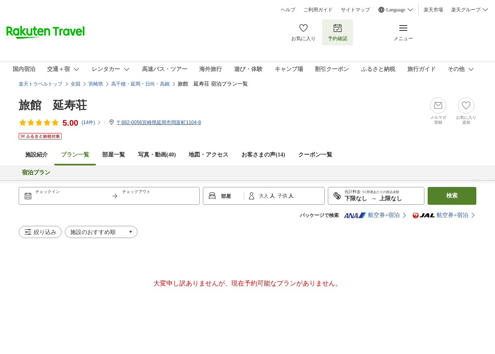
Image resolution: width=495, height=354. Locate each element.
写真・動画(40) (157, 155)
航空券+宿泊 (372, 215)
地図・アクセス (208, 155)
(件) (91, 122)
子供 (283, 196)
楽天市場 (433, 10)
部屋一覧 (113, 155)
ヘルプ (288, 10)
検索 (452, 196)
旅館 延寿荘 (53, 105)
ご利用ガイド (318, 10)
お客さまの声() (263, 155)
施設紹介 (36, 155)
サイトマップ (355, 10)
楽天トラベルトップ (40, 84)
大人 (264, 196)
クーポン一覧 (315, 155)
